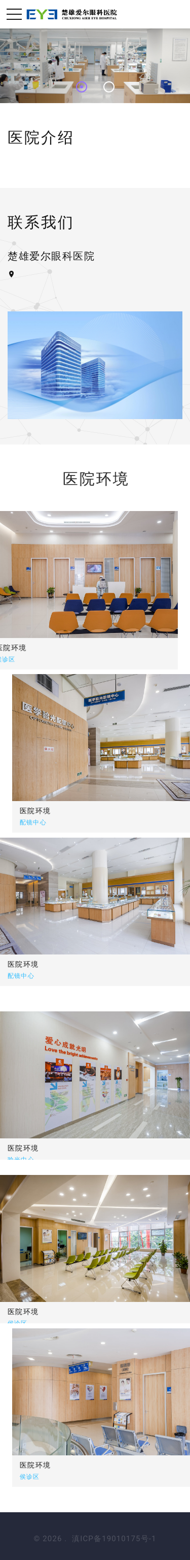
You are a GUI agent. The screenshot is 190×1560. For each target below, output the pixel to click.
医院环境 (70, 811)
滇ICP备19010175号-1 (114, 1538)
